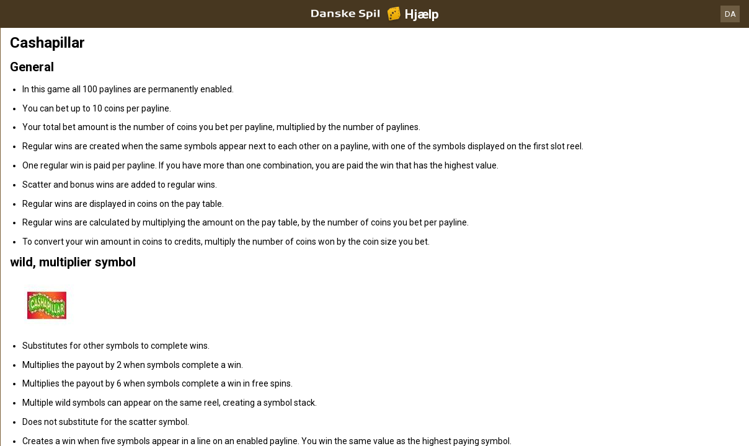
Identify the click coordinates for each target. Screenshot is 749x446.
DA (730, 14)
